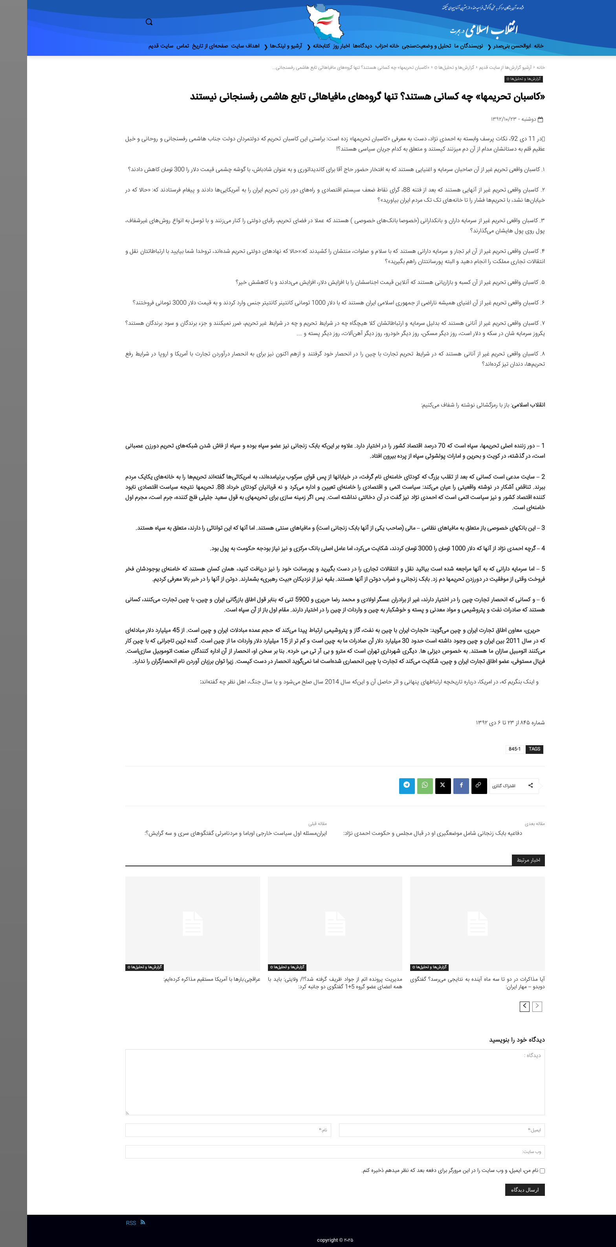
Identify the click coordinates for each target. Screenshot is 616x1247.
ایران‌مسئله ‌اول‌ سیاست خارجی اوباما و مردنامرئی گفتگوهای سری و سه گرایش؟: (208, 833)
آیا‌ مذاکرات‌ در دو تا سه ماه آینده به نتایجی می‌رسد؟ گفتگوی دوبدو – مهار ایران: (450, 983)
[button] (182, 21)
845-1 (488, 749)
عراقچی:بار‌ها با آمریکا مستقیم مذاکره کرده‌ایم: (187, 980)
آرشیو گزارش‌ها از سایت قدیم (478, 68)
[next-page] (497, 1005)
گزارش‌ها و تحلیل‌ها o (427, 68)
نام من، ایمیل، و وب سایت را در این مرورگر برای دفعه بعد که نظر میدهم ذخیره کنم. (422, 1169)
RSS (104, 1222)
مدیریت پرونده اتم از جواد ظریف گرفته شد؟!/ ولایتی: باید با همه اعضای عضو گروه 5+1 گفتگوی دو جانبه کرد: (308, 983)
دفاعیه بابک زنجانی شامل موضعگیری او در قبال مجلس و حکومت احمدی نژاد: (405, 833)
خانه (514, 68)
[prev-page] (510, 1005)
